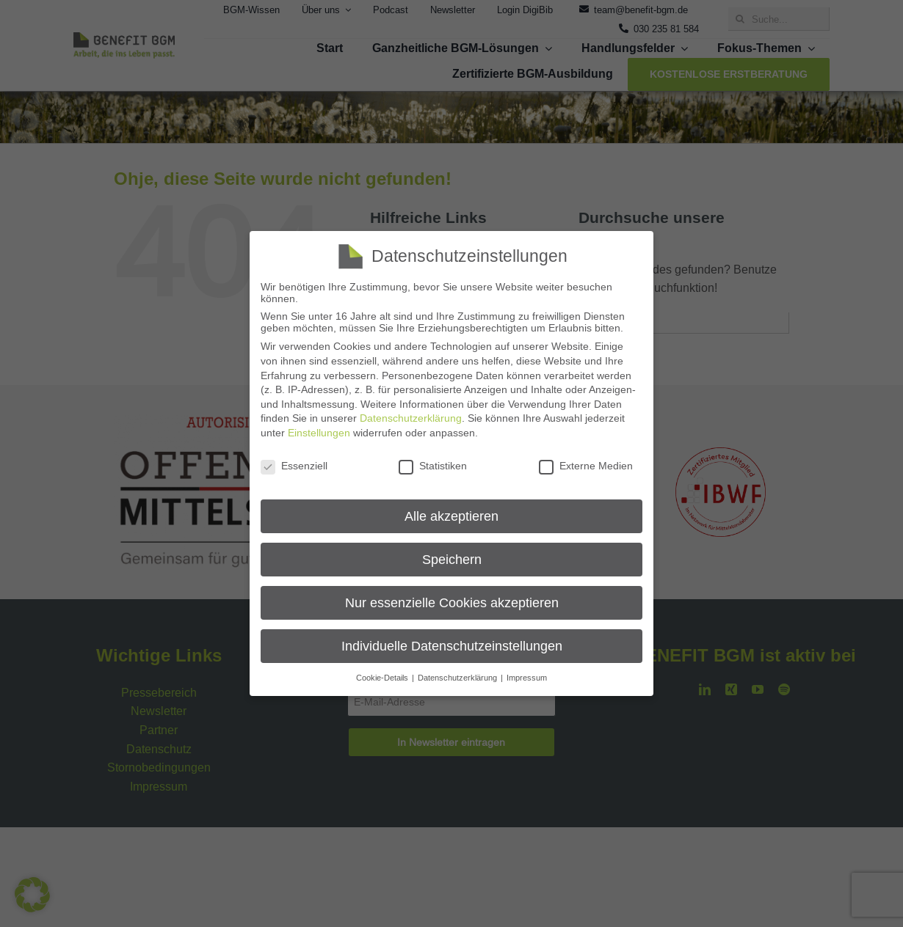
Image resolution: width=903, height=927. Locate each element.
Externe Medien (586, 466)
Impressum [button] (527, 678)
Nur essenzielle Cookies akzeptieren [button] (452, 602)
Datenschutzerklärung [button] (458, 678)
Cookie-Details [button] (383, 678)
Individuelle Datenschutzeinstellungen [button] (451, 645)
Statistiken (433, 466)
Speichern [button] (452, 559)
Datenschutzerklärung (411, 418)
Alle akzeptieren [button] (451, 516)
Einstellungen (319, 433)
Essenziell (294, 466)
